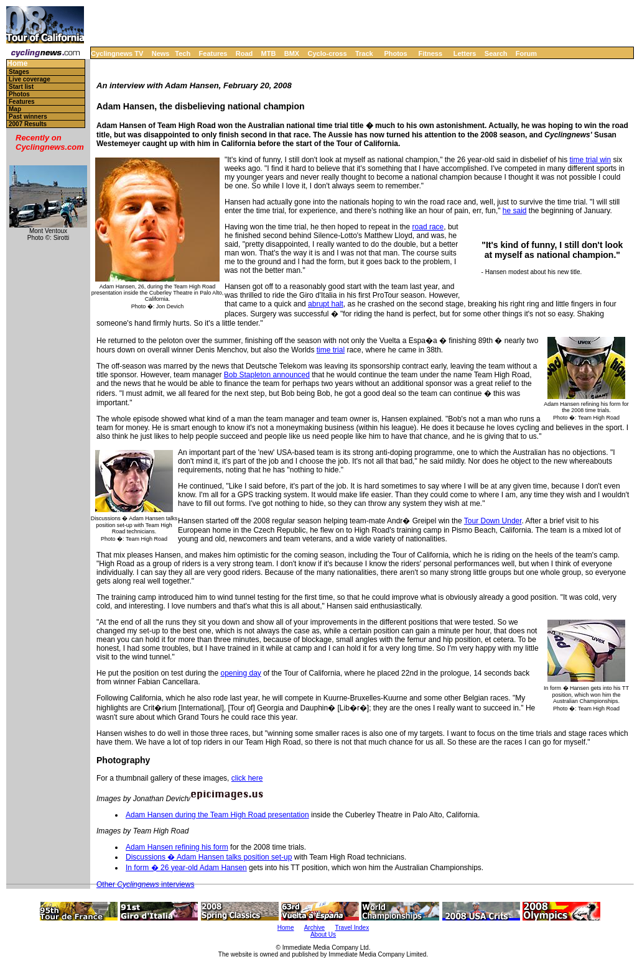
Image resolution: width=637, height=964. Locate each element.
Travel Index (352, 927)
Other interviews (145, 884)
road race (428, 227)
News (161, 53)
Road (244, 53)
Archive (314, 927)
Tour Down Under (493, 520)
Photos (395, 53)
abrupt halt (325, 304)
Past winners (28, 116)
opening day (240, 673)
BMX (291, 53)
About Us (323, 934)
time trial (331, 350)
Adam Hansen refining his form (177, 847)
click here (247, 778)
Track (364, 53)
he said (515, 210)
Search (496, 53)
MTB (268, 53)
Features (213, 53)
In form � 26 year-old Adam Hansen (186, 867)
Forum (526, 53)
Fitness (430, 53)
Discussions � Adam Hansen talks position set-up (209, 857)
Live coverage (29, 79)
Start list (21, 86)
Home (17, 64)
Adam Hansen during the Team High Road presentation (217, 814)
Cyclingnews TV (117, 53)
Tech (182, 53)
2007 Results (28, 124)
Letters (465, 53)
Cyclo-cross (327, 53)
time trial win (590, 159)
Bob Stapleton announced (267, 374)
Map (15, 109)
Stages (19, 71)
